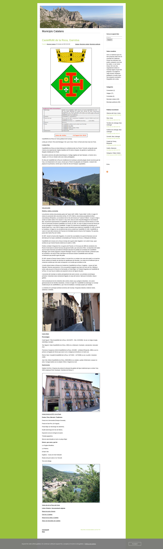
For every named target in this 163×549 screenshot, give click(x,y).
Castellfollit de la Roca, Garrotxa (60, 40)
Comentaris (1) (111, 90)
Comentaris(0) (45, 529)
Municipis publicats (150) (113, 102)
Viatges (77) (110, 93)
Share (43, 531)
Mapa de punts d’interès (48, 511)
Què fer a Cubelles (47, 514)
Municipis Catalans (53, 31)
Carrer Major (45, 334)
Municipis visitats (84, 44)
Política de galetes (90, 544)
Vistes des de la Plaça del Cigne (51, 505)
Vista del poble (46, 208)
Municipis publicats (95, 44)
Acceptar (135, 544)
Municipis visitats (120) (113, 99)
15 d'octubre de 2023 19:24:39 (63, 44)
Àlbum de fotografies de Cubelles (51, 521)
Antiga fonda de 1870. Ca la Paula (51, 414)
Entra (108, 164)
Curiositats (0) (110, 96)
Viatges (77, 44)
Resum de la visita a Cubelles (50, 517)
